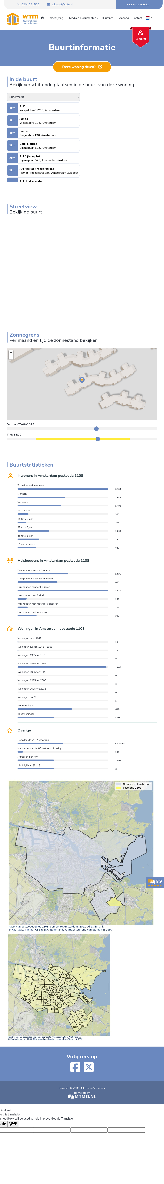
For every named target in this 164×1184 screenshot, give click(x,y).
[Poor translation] (13, 1124)
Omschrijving (55, 18)
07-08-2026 (25, 424)
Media (83, 18)
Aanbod (124, 18)
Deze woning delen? (82, 66)
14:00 (17, 435)
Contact (137, 18)
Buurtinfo (108, 18)
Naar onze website (138, 4)
